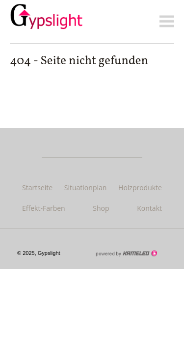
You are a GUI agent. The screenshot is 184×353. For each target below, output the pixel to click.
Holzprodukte (140, 187)
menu (167, 21)
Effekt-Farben (43, 208)
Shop (101, 208)
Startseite (37, 187)
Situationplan (85, 187)
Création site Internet (126, 253)
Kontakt (149, 208)
